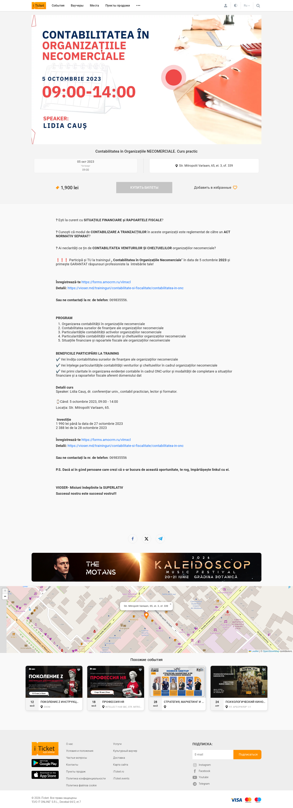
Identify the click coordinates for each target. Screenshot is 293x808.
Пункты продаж (76, 771)
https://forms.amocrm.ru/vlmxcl (106, 282)
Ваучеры (77, 5)
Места (94, 5)
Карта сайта (120, 764)
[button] (146, 616)
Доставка (119, 757)
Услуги (117, 743)
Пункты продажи (117, 5)
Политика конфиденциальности (86, 778)
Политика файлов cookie (81, 785)
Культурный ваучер (125, 750)
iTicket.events (121, 778)
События (58, 5)
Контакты (72, 764)
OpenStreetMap (271, 651)
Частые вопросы (76, 757)
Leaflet (254, 651)
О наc (69, 743)
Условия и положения (79, 750)
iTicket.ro (118, 771)
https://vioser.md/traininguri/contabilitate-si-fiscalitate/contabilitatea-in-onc (126, 288)
